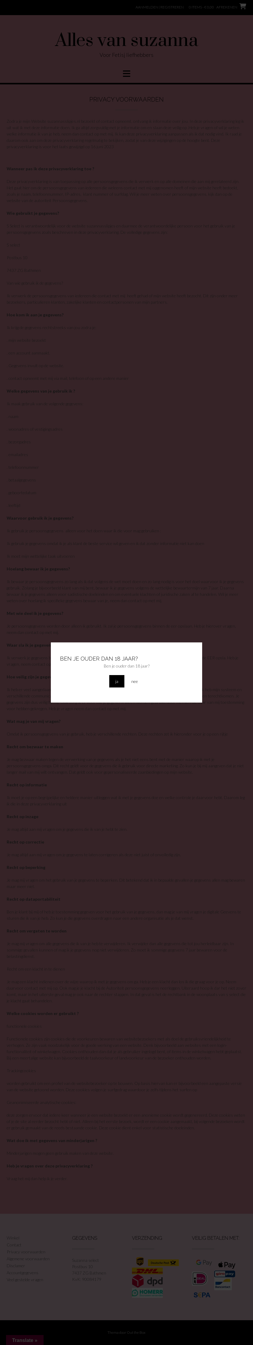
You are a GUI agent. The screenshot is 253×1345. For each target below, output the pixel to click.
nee (134, 681)
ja (116, 681)
